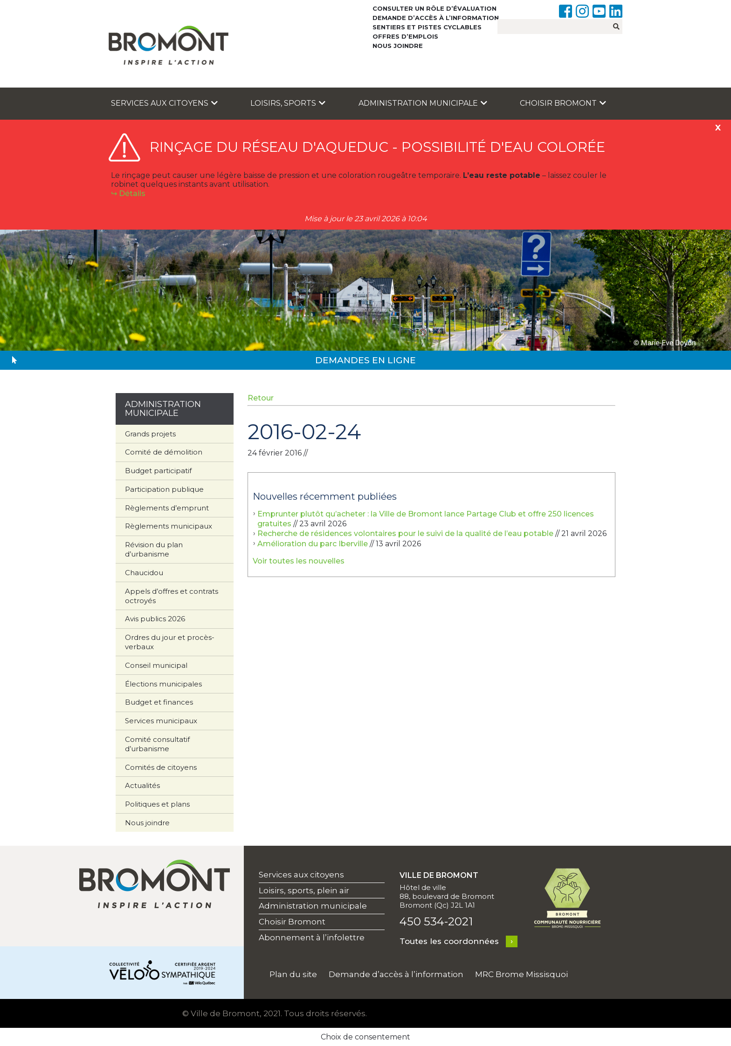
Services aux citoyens (164, 103)
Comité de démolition (163, 452)
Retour (261, 398)
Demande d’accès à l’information (435, 17)
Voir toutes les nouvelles (299, 561)
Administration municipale (423, 103)
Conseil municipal (156, 665)
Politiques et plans (157, 804)
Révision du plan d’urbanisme (154, 549)
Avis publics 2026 (155, 618)
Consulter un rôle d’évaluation (434, 8)
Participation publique (164, 489)
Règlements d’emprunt (167, 507)
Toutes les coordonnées (449, 941)
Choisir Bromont (563, 103)
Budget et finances (159, 702)
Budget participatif (158, 470)
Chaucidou (144, 572)
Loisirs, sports (287, 103)
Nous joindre (397, 45)
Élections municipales (163, 683)
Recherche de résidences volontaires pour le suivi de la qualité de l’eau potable (405, 533)
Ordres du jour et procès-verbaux (169, 642)
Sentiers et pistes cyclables (427, 27)
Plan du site (293, 974)
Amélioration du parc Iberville (312, 543)
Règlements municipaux (168, 526)
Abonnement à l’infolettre (312, 937)
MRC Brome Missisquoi (521, 974)
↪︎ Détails (128, 193)
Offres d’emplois (405, 36)
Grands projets (150, 433)
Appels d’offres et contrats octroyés (171, 596)
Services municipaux (161, 720)
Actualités (142, 785)
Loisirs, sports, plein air (304, 890)
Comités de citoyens (161, 767)
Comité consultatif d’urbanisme (157, 744)
